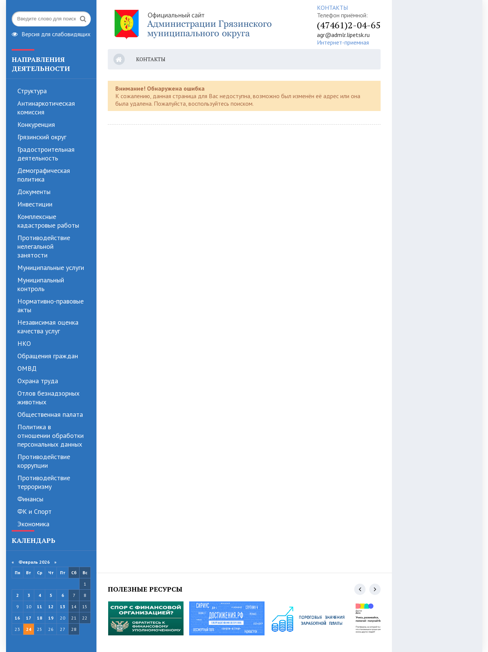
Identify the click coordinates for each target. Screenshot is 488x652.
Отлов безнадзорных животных (48, 397)
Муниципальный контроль (40, 284)
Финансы (30, 499)
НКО (24, 343)
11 (39, 606)
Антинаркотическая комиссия (46, 107)
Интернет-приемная (343, 42)
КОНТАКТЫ (332, 7)
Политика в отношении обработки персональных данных (50, 435)
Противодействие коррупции (43, 461)
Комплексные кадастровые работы (48, 221)
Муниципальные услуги (50, 267)
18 (39, 618)
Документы (33, 191)
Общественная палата (50, 414)
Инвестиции (34, 204)
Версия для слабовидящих (51, 33)
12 (51, 606)
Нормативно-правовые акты (50, 305)
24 (28, 629)
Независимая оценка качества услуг (47, 326)
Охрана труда (37, 380)
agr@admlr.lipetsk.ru (343, 35)
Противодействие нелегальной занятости (43, 246)
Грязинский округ (41, 137)
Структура (32, 90)
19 (51, 618)
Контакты (150, 59)
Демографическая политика (43, 174)
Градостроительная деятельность (46, 153)
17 (28, 618)
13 (62, 606)
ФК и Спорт (34, 511)
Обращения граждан (47, 355)
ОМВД (27, 368)
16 (17, 618)
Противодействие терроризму (43, 482)
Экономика (33, 523)
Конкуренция (36, 124)
